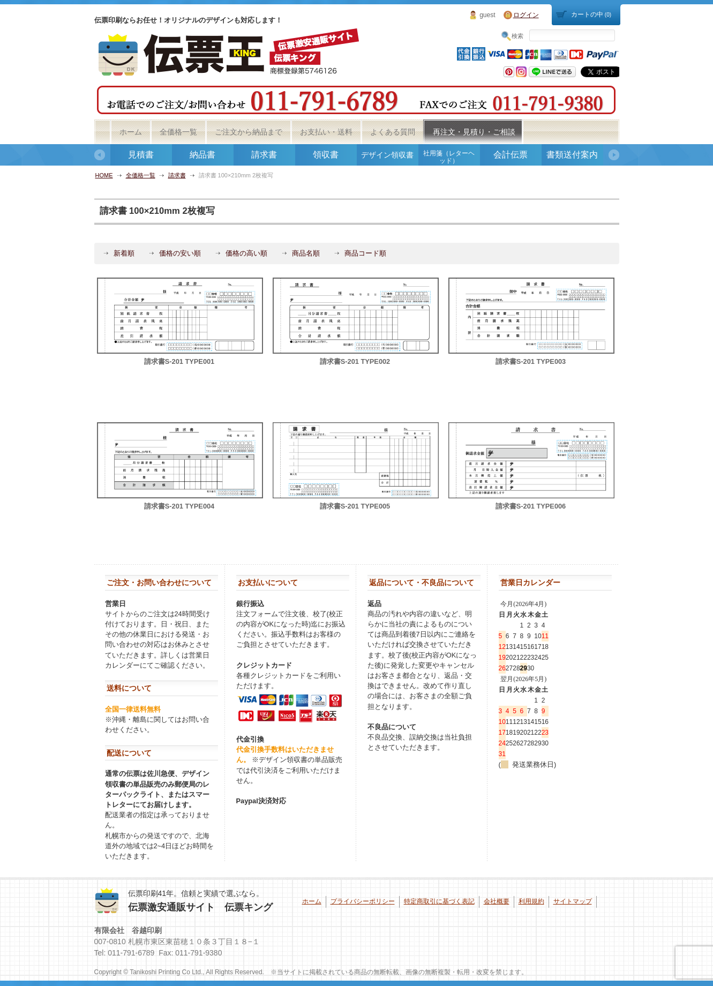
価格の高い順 (246, 253)
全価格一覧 (178, 132)
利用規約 (531, 901)
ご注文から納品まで (248, 132)
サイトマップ (572, 901)
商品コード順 (365, 253)
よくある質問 (392, 132)
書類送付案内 (572, 154)
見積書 (141, 154)
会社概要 (496, 901)
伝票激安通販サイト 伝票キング (200, 907)
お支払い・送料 (326, 132)
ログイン (526, 15)
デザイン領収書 (387, 155)
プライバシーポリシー (363, 901)
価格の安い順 (180, 253)
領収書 (326, 154)
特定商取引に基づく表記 (439, 901)
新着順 (124, 253)
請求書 (264, 154)
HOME (104, 175)
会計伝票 (510, 154)
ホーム (130, 132)
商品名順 (306, 253)
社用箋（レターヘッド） (449, 157)
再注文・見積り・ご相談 (474, 132)
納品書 (202, 154)
